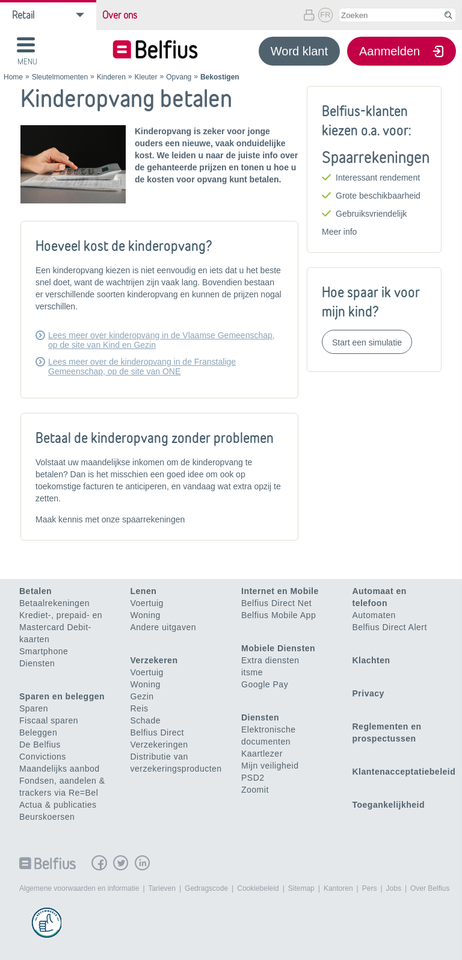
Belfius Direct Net (276, 603)
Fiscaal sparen (48, 720)
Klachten (371, 660)
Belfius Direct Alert (390, 627)
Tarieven (162, 888)
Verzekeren (154, 660)
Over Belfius (429, 888)
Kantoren (338, 888)
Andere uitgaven (163, 627)
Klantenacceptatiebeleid (404, 771)
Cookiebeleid (258, 888)
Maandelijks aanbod (59, 768)
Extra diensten (270, 660)
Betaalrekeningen (54, 603)
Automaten (374, 615)
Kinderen (111, 77)
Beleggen (38, 732)
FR (325, 14)
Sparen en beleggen (62, 696)
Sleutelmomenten (60, 77)
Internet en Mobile (280, 591)
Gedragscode (206, 888)
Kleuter (146, 77)
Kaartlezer (262, 753)
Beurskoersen (47, 817)
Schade (146, 720)
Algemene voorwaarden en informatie (79, 888)
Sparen (33, 708)
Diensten (37, 663)
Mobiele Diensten (278, 648)
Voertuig (147, 603)
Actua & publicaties (58, 805)
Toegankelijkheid (389, 805)
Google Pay (264, 684)
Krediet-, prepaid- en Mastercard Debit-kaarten (60, 627)
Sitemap (301, 888)
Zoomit (255, 789)
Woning (146, 615)
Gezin (142, 696)
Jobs (393, 888)
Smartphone (43, 651)
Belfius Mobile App (278, 615)
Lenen (144, 591)
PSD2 (253, 777)
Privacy (368, 693)
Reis (140, 708)
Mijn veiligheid (269, 765)
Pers (369, 888)
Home (13, 77)
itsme (252, 672)
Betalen (35, 591)
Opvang (178, 77)
